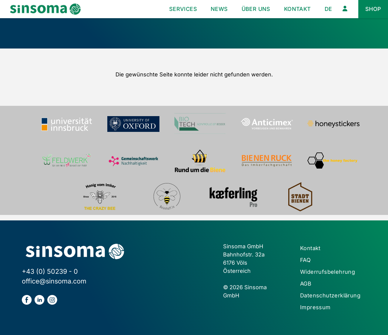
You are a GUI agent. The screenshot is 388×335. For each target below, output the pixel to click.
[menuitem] (328, 9)
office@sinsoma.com (54, 281)
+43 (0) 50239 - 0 (50, 271)
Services (183, 9)
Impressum (315, 307)
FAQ (305, 260)
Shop (373, 9)
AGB (305, 283)
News (219, 9)
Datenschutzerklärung (330, 295)
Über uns (256, 9)
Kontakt (297, 9)
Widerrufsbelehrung (327, 272)
